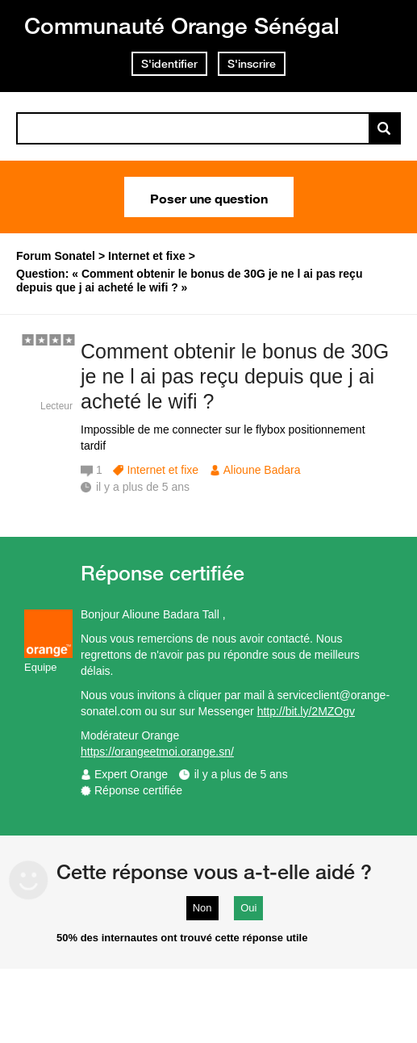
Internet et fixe (162, 469)
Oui (248, 908)
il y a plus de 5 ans (241, 774)
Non (202, 908)
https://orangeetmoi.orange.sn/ (157, 751)
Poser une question (209, 197)
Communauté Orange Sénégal (182, 25)
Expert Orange (131, 774)
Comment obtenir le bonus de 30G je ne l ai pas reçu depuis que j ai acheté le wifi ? (235, 376)
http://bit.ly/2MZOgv (306, 711)
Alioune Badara (262, 469)
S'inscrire (251, 64)
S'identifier (169, 64)
